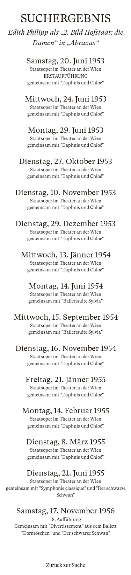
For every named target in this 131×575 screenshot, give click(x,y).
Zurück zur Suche (65, 565)
